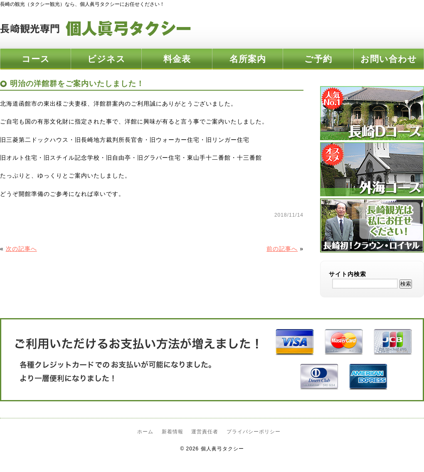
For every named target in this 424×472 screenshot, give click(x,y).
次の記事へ (21, 248)
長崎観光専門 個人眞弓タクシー (95, 28)
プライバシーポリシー (254, 432)
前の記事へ (282, 248)
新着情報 (172, 432)
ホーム (145, 432)
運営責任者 (204, 432)
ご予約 (318, 59)
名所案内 (247, 59)
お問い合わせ (388, 59)
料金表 (177, 59)
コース (36, 59)
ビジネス (106, 59)
